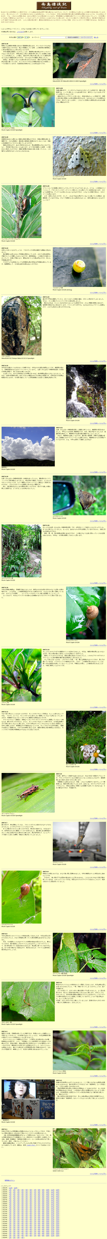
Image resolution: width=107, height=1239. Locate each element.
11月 (10, 1188)
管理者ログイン (10, 1180)
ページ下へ (102, 84)
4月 (22, 1190)
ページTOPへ (94, 84)
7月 (35, 1190)
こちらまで (20, 32)
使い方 (96, 37)
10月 (47, 1190)
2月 (14, 1190)
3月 (18, 1190)
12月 (15, 1188)
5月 (27, 1190)
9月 (43, 1190)
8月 (39, 1190)
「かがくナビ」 (31, 1145)
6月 (31, 1190)
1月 (10, 1190)
